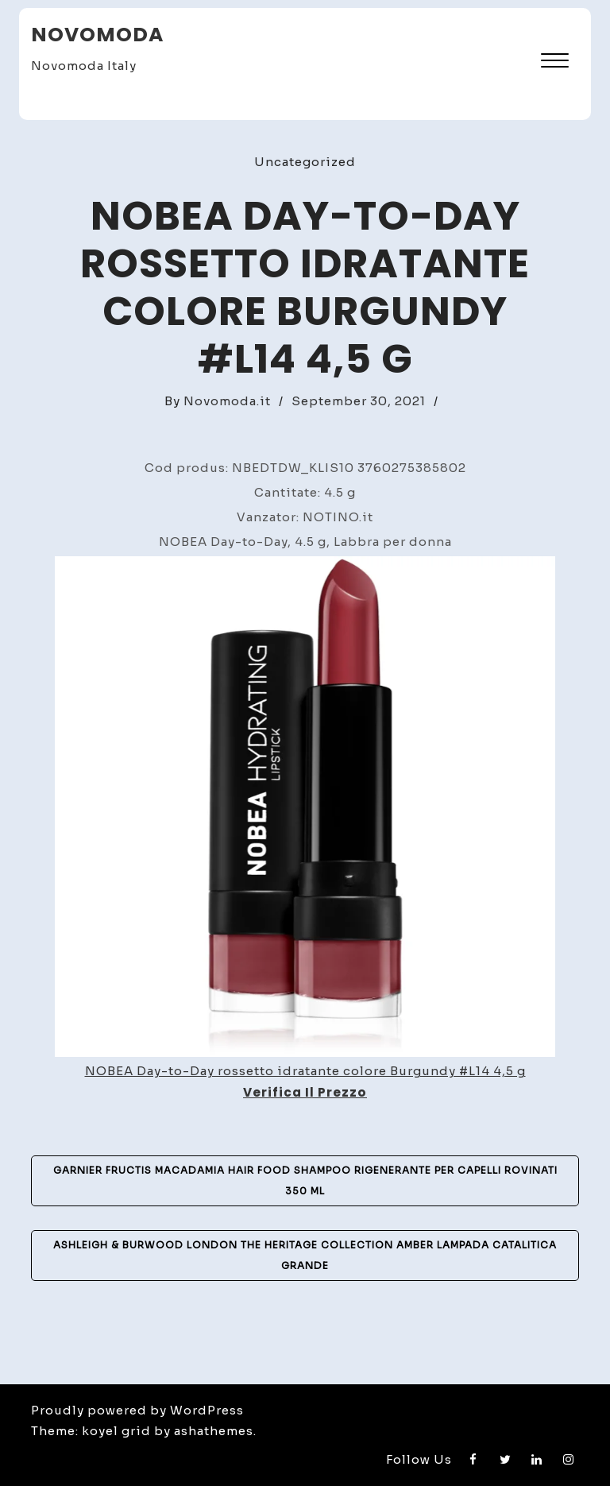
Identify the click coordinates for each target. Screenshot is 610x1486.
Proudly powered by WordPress (137, 1410)
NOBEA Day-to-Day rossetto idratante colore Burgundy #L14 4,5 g (305, 1070)
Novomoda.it (227, 400)
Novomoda (97, 34)
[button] (555, 62)
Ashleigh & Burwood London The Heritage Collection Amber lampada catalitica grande (305, 1255)
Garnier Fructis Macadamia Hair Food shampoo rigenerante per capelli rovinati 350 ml (305, 1180)
